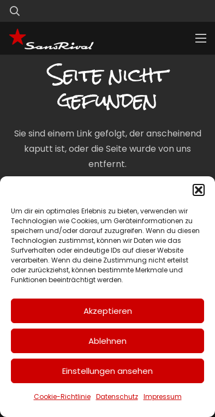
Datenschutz (117, 396)
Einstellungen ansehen (107, 371)
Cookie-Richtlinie (62, 396)
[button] (198, 189)
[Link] (178, 10)
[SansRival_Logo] (51, 38)
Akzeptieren (107, 311)
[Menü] (200, 38)
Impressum (163, 396)
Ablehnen (107, 341)
